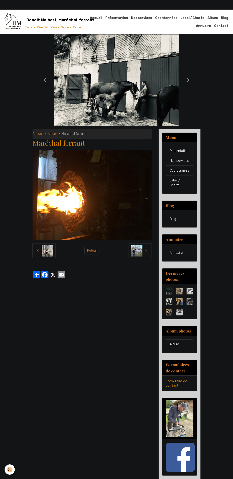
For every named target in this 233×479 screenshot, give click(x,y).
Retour (92, 251)
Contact (221, 26)
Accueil (96, 18)
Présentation (116, 18)
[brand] (41, 22)
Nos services (141, 18)
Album (213, 18)
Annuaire (203, 26)
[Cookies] (10, 469)
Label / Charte (192, 18)
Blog (224, 18)
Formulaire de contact (176, 383)
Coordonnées (166, 18)
